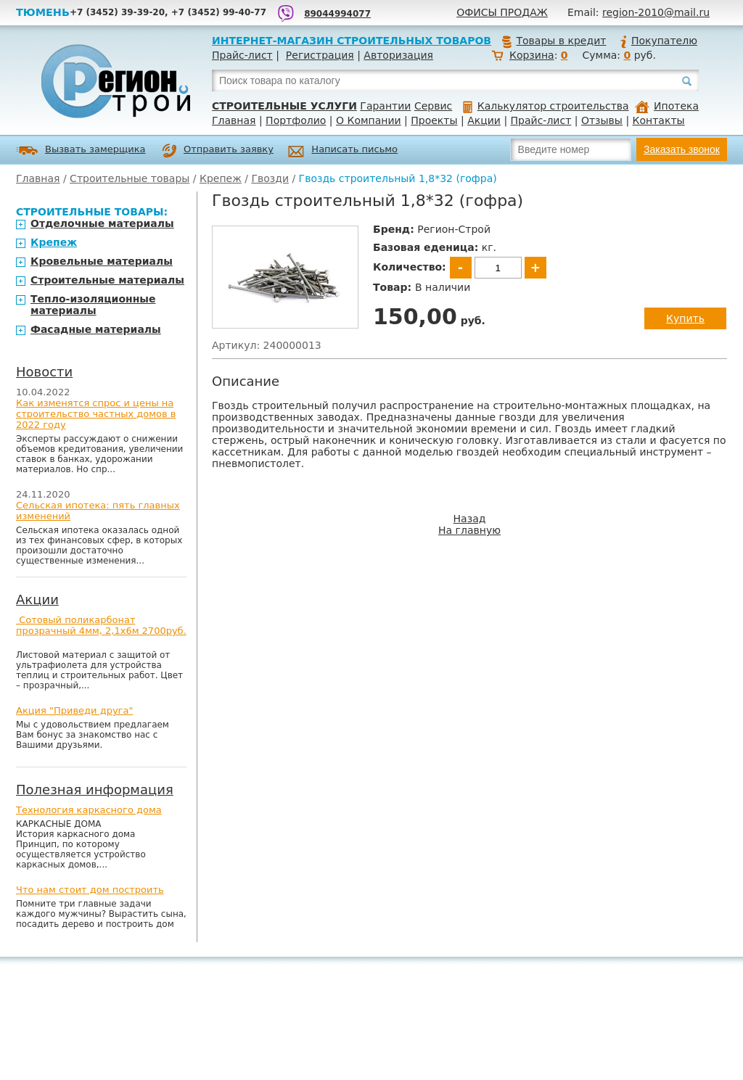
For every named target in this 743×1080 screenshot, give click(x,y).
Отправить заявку (218, 151)
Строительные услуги (284, 106)
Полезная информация (94, 789)
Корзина (531, 55)
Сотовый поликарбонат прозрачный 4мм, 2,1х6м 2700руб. (101, 625)
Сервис (433, 106)
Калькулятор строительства (546, 106)
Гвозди (270, 178)
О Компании (368, 120)
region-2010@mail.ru (656, 12)
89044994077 (337, 14)
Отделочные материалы (102, 223)
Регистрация (320, 55)
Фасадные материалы (95, 329)
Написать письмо (343, 151)
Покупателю (658, 40)
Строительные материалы (107, 280)
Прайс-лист (242, 55)
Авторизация (398, 55)
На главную (469, 530)
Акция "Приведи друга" (74, 710)
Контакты (659, 120)
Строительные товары (129, 178)
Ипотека (667, 106)
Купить (685, 318)
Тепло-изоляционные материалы (93, 304)
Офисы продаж (502, 12)
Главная (233, 120)
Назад (469, 518)
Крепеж (221, 178)
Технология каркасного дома (89, 809)
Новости (44, 371)
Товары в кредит (553, 40)
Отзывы (602, 120)
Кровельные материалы (101, 261)
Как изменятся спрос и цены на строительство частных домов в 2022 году (96, 413)
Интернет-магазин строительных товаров (351, 40)
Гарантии (385, 106)
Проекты (434, 120)
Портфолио (296, 120)
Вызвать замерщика (81, 150)
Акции (484, 120)
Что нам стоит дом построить (90, 889)
